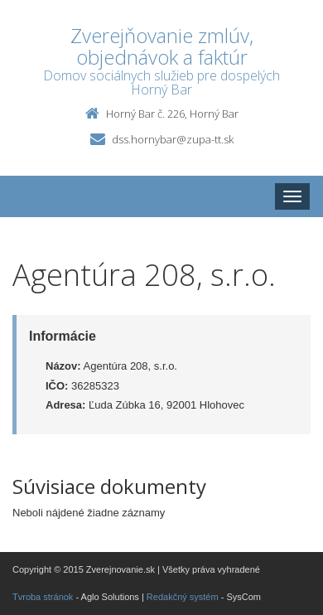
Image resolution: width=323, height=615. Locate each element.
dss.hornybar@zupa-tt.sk (173, 139)
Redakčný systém (183, 597)
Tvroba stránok (42, 597)
